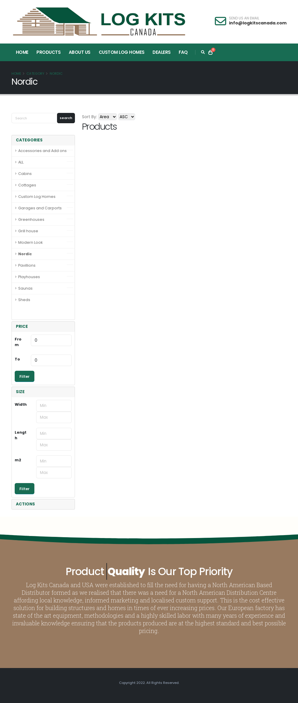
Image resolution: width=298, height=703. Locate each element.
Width (21, 404)
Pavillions (27, 265)
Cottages (27, 185)
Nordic (56, 73)
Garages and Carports (40, 208)
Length (20, 435)
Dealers (162, 52)
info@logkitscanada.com (258, 23)
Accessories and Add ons (42, 150)
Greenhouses (31, 219)
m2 (18, 459)
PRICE (22, 326)
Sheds (24, 299)
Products (48, 52)
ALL (21, 162)
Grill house (28, 230)
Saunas (25, 288)
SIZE (20, 392)
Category (35, 73)
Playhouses (29, 276)
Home (22, 52)
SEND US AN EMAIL (244, 18)
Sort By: (89, 117)
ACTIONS (25, 504)
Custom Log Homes (122, 52)
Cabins (25, 173)
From (18, 342)
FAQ (183, 52)
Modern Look (30, 242)
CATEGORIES (29, 140)
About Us (80, 52)
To (17, 359)
